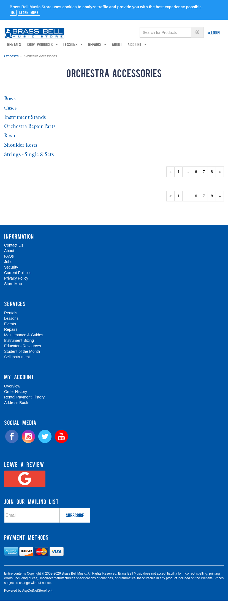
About (117, 44)
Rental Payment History (24, 397)
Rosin (10, 136)
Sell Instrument (17, 357)
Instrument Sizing (19, 340)
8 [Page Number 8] (213, 171)
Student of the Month (22, 351)
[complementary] (184, 570)
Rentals (14, 44)
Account (136, 44)
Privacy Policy (16, 278)
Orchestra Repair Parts (29, 127)
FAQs (9, 256)
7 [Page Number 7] (205, 171)
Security (11, 267)
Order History (15, 392)
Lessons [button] (73, 44)
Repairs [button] (97, 44)
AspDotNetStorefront (37, 590)
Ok (13, 12)
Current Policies (17, 273)
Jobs (8, 262)
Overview (12, 386)
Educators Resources (22, 346)
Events (10, 324)
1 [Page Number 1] (180, 171)
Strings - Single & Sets (29, 154)
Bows (9, 99)
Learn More (28, 12)
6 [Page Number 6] (197, 171)
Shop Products (42, 44)
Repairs (10, 329)
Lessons (11, 318)
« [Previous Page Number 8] (172, 173)
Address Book (16, 403)
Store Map (13, 284)
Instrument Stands (25, 117)
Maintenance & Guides (23, 335)
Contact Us (13, 245)
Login (214, 32)
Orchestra (11, 56)
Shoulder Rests (20, 145)
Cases (10, 108)
